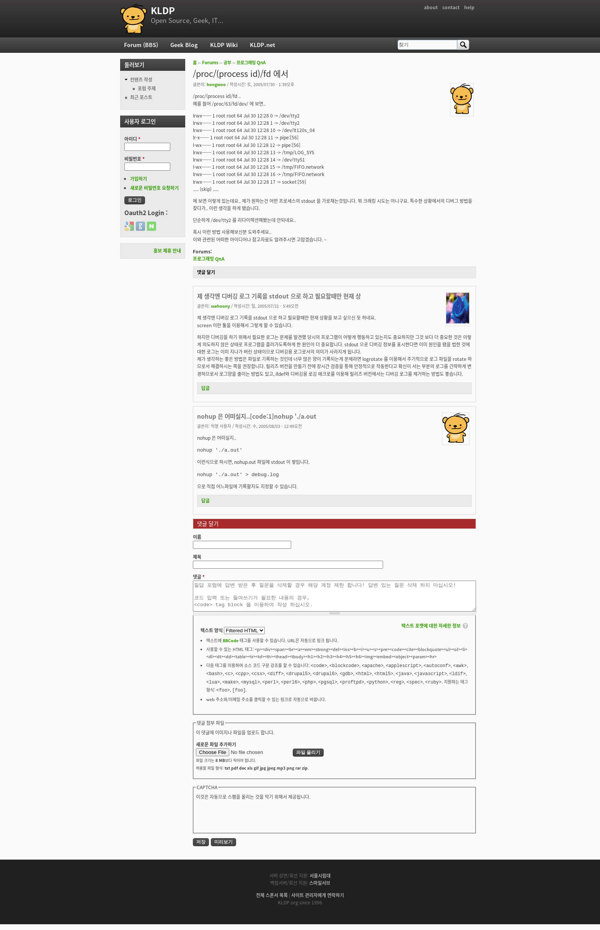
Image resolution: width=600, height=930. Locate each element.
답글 (205, 388)
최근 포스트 (141, 97)
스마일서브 (319, 888)
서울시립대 (320, 881)
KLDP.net (262, 45)
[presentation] (254, 821)
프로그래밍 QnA (251, 62)
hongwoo (216, 84)
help (469, 7)
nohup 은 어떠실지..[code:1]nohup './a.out (256, 416)
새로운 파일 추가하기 (216, 750)
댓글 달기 (206, 272)
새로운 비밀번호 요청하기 (154, 187)
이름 (197, 537)
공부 (227, 62)
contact (451, 7)
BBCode (230, 646)
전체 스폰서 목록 (272, 900)
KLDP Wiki (224, 45)
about (431, 7)
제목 (197, 556)
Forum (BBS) (141, 45)
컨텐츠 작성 (141, 79)
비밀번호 (134, 158)
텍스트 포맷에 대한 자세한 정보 (431, 631)
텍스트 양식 (212, 636)
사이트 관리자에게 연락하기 (317, 900)
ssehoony (220, 306)
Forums (210, 62)
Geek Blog (184, 45)
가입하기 (138, 178)
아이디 (132, 138)
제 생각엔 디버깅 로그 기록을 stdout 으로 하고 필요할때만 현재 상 (279, 296)
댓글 (199, 576)
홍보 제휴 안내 (167, 250)
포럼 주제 (147, 88)
